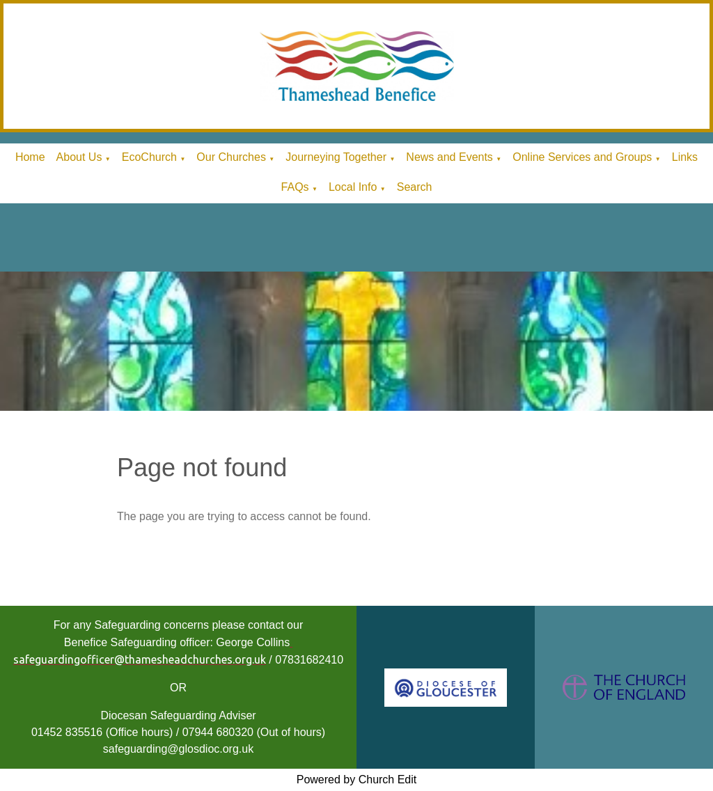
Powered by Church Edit (357, 779)
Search (414, 187)
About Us (79, 157)
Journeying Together (335, 157)
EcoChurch (149, 157)
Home (30, 157)
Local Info (353, 187)
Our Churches (231, 157)
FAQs (295, 187)
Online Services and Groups (582, 157)
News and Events (449, 157)
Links (685, 157)
